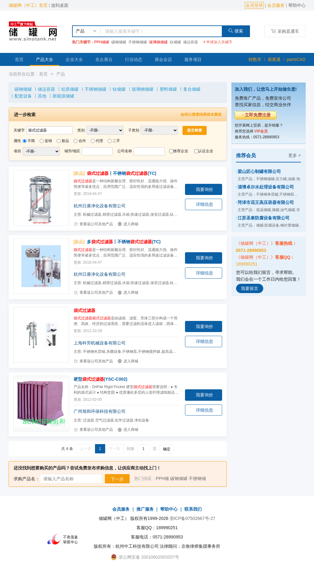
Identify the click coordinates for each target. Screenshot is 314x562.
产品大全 (44, 59)
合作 (82, 141)
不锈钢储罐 (137, 42)
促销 (48, 141)
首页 (19, 59)
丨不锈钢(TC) (121, 173)
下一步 (117, 479)
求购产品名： (27, 478)
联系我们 (193, 509)
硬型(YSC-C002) (100, 379)
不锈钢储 (197, 478)
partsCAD (296, 59)
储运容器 (190, 42)
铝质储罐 (70, 89)
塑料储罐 (168, 89)
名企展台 (104, 59)
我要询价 (204, 189)
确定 (166, 449)
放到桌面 (59, 5)
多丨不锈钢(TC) (124, 241)
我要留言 (249, 288)
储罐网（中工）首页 (28, 5)
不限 (31, 141)
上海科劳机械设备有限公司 (100, 342)
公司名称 (124, 151)
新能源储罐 (63, 95)
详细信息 (204, 204)
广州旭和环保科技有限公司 (100, 411)
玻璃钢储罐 (158, 42)
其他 (42, 95)
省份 (17, 151)
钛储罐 (175, 42)
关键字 (19, 130)
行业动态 (133, 59)
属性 (17, 141)
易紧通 (274, 59)
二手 (116, 141)
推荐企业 (180, 151)
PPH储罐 (102, 42)
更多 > (294, 155)
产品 (60, 73)
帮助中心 (297, 5)
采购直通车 (285, 31)
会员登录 (254, 5)
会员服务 (276, 5)
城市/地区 (72, 151)
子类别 (133, 130)
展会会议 (163, 59)
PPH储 (162, 478)
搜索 (235, 30)
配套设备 (23, 95)
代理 (99, 141)
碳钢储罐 (118, 42)
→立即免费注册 (255, 114)
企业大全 (74, 59)
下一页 (114, 449)
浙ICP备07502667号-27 (192, 518)
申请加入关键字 (217, 42)
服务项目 (193, 59)
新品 (65, 141)
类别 (81, 130)
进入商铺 (128, 224)
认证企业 (205, 151)
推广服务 (145, 509)
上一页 (85, 449)
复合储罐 (191, 89)
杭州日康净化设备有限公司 (100, 205)
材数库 (254, 59)
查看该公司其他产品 (93, 224)
